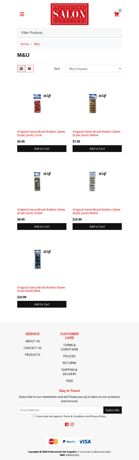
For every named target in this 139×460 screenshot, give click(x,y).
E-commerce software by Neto (94, 451)
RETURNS (69, 363)
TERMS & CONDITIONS (69, 347)
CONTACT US (32, 348)
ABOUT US (32, 341)
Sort (57, 68)
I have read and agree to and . (69, 416)
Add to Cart (42, 148)
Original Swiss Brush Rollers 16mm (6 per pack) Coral (41, 133)
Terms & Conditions (74, 416)
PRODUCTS (32, 355)
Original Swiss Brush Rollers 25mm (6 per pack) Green (41, 211)
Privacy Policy (98, 416)
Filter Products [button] (32, 32)
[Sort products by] (94, 68)
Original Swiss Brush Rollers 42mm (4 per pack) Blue (41, 289)
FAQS (69, 381)
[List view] (29, 68)
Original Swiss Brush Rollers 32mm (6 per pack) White (96, 211)
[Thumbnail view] (21, 68)
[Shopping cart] (116, 14)
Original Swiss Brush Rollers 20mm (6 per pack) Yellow (96, 133)
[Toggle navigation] (22, 14)
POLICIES (69, 356)
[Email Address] (60, 410)
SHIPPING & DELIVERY (69, 372)
